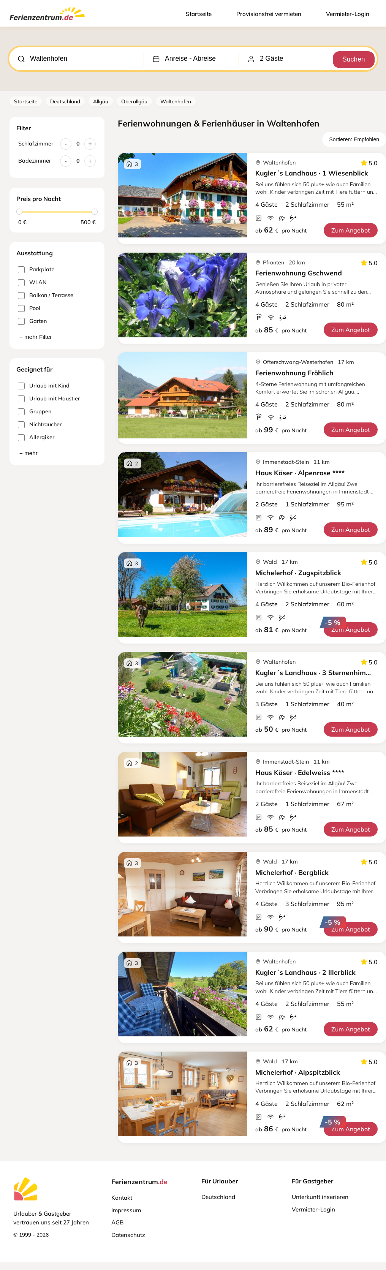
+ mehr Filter (35, 337)
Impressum (126, 1210)
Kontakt (121, 1197)
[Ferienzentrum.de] (47, 21)
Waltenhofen (175, 101)
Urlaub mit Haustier (49, 398)
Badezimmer (34, 160)
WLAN (32, 282)
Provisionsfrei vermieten (268, 13)
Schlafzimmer (35, 143)
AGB (117, 1222)
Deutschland (65, 101)
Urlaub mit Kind (44, 385)
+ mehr (28, 453)
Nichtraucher (40, 424)
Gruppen (34, 411)
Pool (29, 308)
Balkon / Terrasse (45, 295)
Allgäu (100, 101)
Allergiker (36, 437)
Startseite (199, 13)
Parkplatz (36, 269)
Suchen (352, 58)
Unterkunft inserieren (320, 1196)
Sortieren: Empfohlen (354, 139)
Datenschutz (128, 1234)
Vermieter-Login (347, 13)
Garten (32, 321)
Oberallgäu (134, 101)
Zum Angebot (350, 230)
